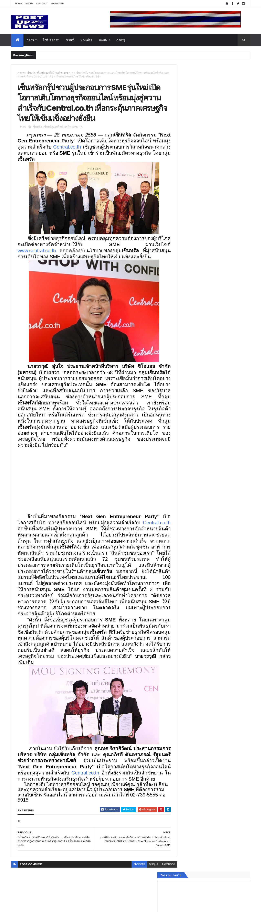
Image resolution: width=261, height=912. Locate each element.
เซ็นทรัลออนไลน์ (45, 72)
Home (18, 3)
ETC (181, 690)
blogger (130, 885)
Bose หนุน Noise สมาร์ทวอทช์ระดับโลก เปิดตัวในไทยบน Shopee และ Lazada (220, 403)
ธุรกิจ (30, 40)
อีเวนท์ (69, 40)
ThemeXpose (34, 906)
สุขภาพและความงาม (189, 640)
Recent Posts (194, 670)
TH (72, 72)
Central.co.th (106, 149)
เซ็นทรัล (31, 72)
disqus (144, 885)
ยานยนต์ (181, 616)
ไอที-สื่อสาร (51, 40)
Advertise (57, 3)
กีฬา (178, 635)
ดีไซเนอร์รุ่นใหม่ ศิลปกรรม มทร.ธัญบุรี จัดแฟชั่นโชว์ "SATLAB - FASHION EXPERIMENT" (218, 438)
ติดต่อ (179, 660)
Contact (42, 3)
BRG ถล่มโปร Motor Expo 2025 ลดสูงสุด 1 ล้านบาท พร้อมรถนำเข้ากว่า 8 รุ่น (220, 419)
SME (66, 72)
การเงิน (180, 631)
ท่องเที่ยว (86, 40)
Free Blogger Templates (59, 906)
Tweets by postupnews (192, 383)
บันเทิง (103, 40)
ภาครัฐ (121, 40)
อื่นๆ (178, 655)
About (29, 3)
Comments (231, 670)
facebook (159, 885)
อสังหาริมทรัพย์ (185, 611)
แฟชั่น (180, 645)
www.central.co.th (37, 253)
